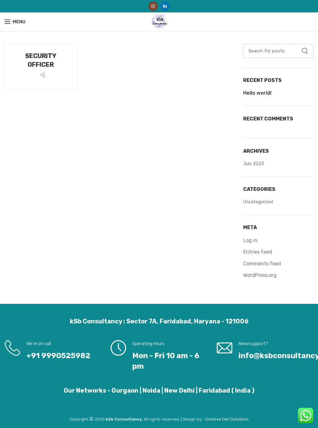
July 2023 (253, 163)
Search (305, 51)
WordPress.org (260, 275)
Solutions (240, 419)
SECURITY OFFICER (41, 60)
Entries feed (257, 252)
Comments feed (262, 264)
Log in (250, 240)
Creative (213, 419)
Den (226, 419)
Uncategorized (258, 202)
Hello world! (257, 93)
